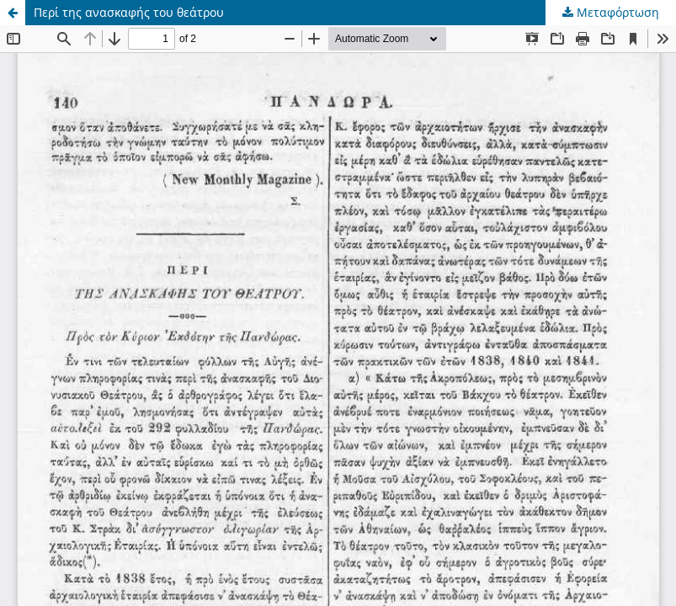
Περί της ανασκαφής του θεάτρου (129, 12)
